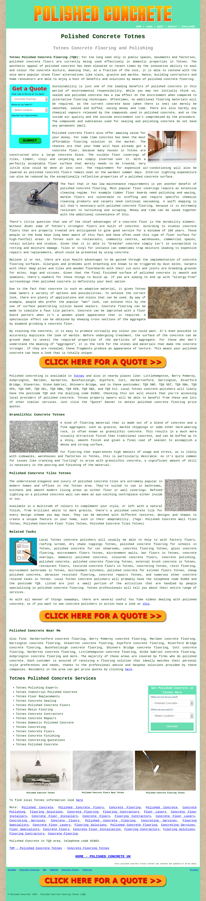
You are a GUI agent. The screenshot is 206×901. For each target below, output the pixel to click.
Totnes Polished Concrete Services (52, 678)
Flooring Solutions (46, 811)
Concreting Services (27, 820)
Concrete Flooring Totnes (88, 848)
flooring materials (172, 99)
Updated (54, 870)
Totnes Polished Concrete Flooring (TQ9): (44, 57)
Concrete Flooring (125, 807)
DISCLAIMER (188, 26)
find (22, 638)
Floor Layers (155, 811)
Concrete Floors (96, 816)
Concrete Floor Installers (55, 816)
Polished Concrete (37, 807)
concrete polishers (160, 389)
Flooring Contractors (121, 811)
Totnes (79, 376)
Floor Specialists (24, 829)
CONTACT (172, 26)
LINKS (149, 26)
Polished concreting (26, 376)
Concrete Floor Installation (97, 829)
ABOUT (160, 26)
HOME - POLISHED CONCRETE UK (103, 856)
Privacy (194, 870)
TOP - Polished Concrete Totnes (35, 848)
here (128, 669)
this (146, 604)
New (44, 870)
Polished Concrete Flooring (110, 820)
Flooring (87, 870)
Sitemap (12, 870)
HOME (139, 26)
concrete (67, 397)
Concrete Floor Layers (175, 816)
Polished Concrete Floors (81, 807)
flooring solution (116, 660)
